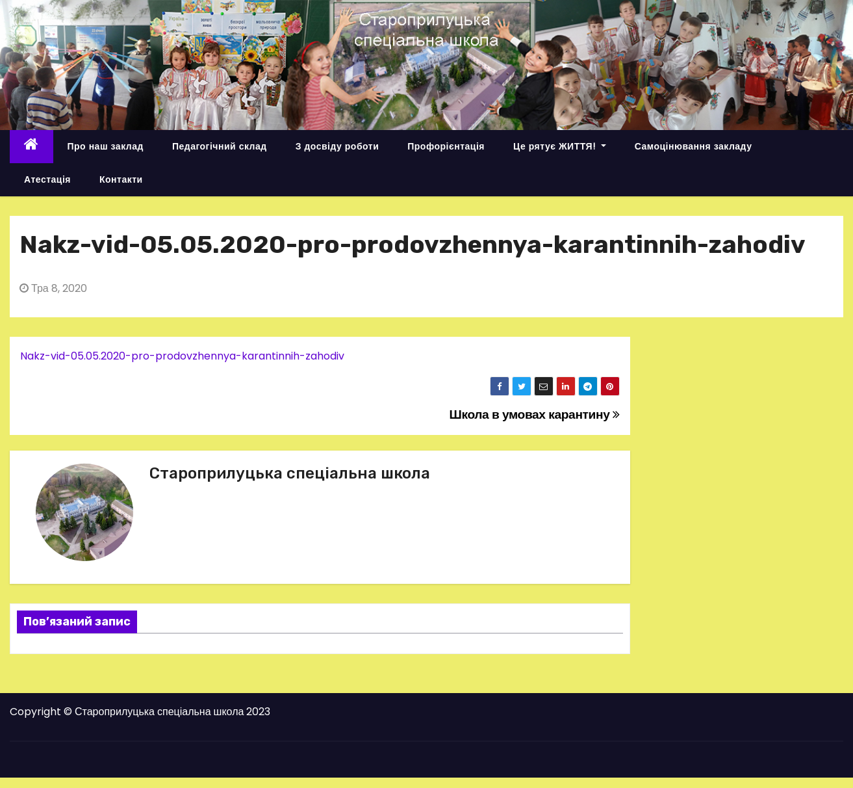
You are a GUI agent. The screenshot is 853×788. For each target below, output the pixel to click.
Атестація (47, 179)
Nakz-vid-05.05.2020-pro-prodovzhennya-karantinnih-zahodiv (182, 355)
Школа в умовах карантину (535, 414)
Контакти (121, 179)
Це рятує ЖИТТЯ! (559, 146)
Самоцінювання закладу (693, 146)
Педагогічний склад (219, 146)
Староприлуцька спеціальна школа (289, 473)
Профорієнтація (446, 146)
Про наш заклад (106, 146)
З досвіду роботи (337, 146)
